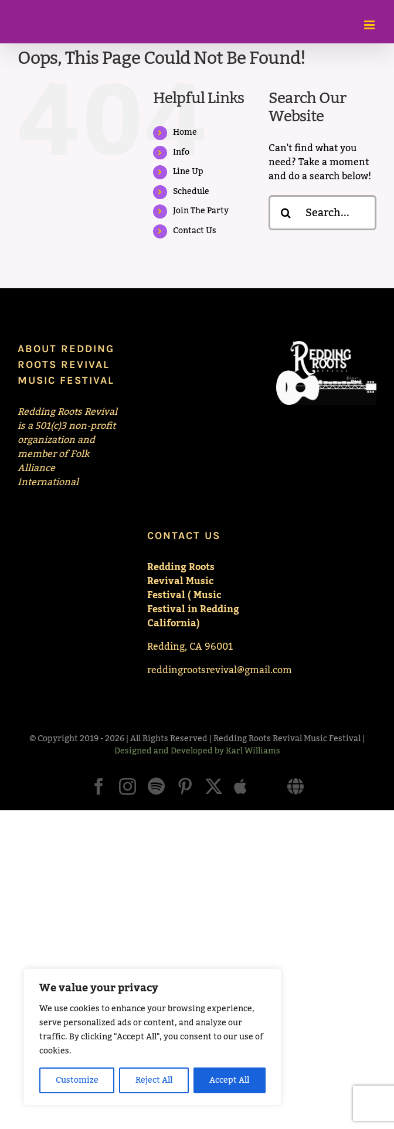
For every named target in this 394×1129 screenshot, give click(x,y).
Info (181, 152)
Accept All (229, 1080)
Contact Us (194, 231)
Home (185, 132)
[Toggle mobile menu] (370, 25)
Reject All (153, 1080)
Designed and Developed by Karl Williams (197, 751)
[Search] (286, 212)
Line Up (188, 171)
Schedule (191, 191)
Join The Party (201, 211)
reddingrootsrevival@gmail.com (219, 670)
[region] (152, 1037)
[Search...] (322, 212)
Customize (77, 1080)
